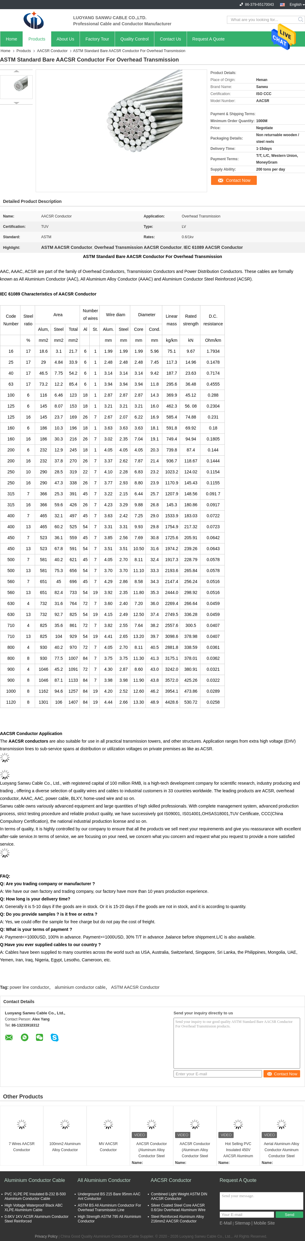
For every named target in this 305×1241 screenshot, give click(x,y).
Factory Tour (97, 39)
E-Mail (226, 1223)
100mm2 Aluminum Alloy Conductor (65, 1147)
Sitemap (242, 1223)
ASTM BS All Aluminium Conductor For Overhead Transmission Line (109, 1207)
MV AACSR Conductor (108, 1147)
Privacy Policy (46, 1236)
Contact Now (238, 180)
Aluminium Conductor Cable (34, 1180)
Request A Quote (208, 39)
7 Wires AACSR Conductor (22, 1147)
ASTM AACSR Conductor (135, 987)
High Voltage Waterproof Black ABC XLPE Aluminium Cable (34, 1207)
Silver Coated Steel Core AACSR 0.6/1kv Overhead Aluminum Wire (178, 1207)
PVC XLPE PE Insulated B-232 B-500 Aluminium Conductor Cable (35, 1196)
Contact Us (170, 39)
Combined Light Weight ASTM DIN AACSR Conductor (179, 1196)
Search (301, 20)
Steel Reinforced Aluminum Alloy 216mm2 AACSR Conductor (177, 1218)
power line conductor (29, 987)
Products (36, 39)
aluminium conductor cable (80, 987)
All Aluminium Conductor (104, 1180)
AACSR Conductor (52, 51)
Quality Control (134, 39)
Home (11, 39)
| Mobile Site (263, 1223)
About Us (65, 39)
